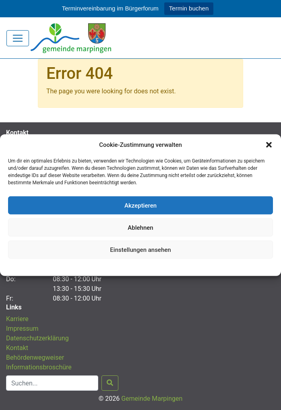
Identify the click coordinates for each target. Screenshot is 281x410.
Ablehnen (140, 227)
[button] (269, 145)
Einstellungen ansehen (140, 249)
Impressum (22, 328)
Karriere (17, 319)
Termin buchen (189, 8)
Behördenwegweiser (35, 357)
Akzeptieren (140, 205)
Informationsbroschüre (39, 367)
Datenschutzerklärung (140, 266)
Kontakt (17, 348)
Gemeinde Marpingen (151, 398)
